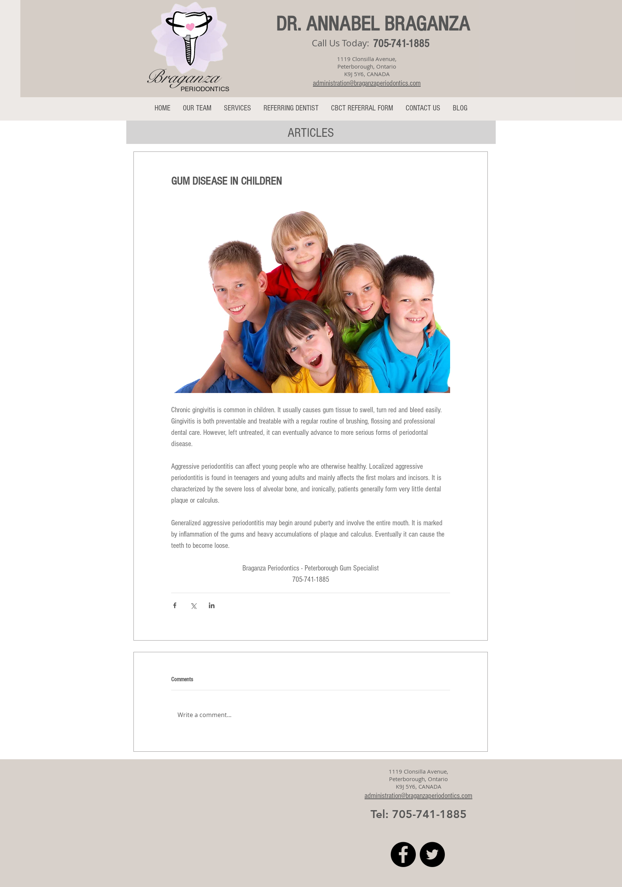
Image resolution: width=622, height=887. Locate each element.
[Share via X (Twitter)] (193, 605)
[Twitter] (432, 854)
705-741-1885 (401, 43)
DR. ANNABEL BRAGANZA (373, 24)
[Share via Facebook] (174, 605)
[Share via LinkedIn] (211, 605)
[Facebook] (403, 854)
